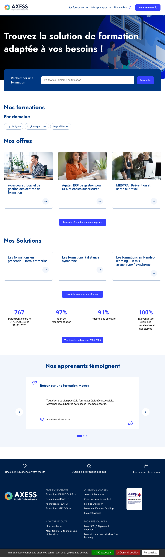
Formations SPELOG (57, 508)
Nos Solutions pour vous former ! (82, 294)
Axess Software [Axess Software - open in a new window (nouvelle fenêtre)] (92, 494)
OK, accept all (102, 552)
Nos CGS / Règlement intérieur (96, 527)
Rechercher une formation (22, 80)
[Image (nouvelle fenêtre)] (134, 499)
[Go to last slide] (19, 412)
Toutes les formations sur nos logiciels (82, 222)
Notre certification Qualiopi (99, 508)
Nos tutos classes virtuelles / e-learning (100, 535)
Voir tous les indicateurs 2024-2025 (82, 340)
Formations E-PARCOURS (59, 494)
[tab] (79, 436)
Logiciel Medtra (60, 126)
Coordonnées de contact (97, 499)
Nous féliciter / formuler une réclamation (61, 532)
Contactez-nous (146, 7)
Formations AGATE (56, 499)
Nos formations (76, 7)
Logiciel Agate (14, 126)
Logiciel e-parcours (36, 126)
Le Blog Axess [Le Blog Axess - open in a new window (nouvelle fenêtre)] (92, 504)
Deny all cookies (128, 552)
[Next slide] (146, 412)
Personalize (150, 552)
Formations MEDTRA (57, 504)
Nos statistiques (92, 513)
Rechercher (120, 7)
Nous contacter (54, 526)
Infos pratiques (99, 7)
